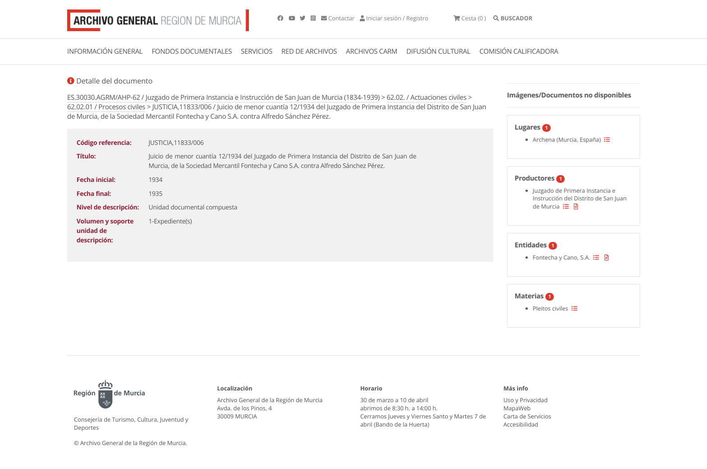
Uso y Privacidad (526, 400)
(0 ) (470, 18)
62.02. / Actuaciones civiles (427, 97)
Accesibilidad (521, 424)
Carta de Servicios (527, 416)
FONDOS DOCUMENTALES (192, 51)
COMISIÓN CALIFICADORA (518, 51)
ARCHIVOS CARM (371, 51)
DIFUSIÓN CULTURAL (438, 51)
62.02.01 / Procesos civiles (106, 106)
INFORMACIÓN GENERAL (104, 51)
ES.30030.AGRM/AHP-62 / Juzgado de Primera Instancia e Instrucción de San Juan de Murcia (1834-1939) (223, 97)
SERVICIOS (256, 51)
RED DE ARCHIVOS (309, 51)
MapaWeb (517, 408)
